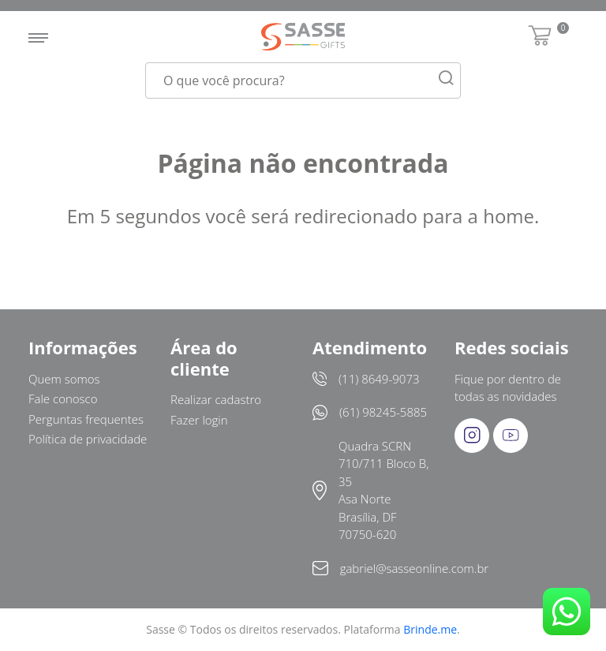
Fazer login (199, 420)
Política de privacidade (87, 439)
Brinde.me (430, 629)
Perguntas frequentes (86, 419)
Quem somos (64, 379)
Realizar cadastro (215, 399)
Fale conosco (63, 398)
